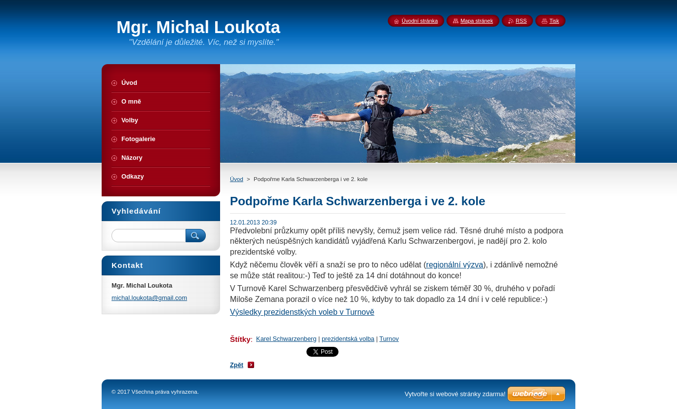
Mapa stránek (476, 21)
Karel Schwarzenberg (286, 338)
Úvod (236, 179)
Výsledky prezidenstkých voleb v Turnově (302, 312)
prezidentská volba (348, 338)
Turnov (389, 338)
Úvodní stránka (420, 21)
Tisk (554, 21)
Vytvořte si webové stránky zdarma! (455, 394)
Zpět (236, 365)
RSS (521, 21)
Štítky (240, 339)
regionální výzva (455, 264)
